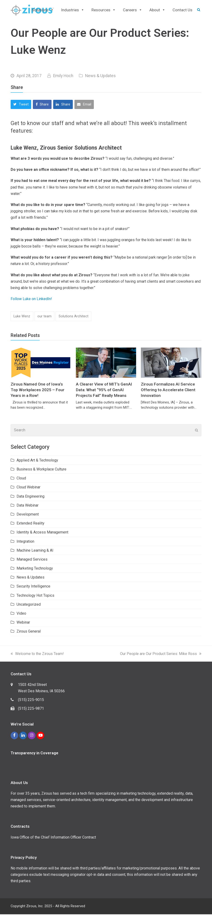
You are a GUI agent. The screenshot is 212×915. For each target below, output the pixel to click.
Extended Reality (30, 524)
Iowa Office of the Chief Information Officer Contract (53, 838)
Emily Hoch (63, 76)
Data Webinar (28, 506)
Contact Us (182, 10)
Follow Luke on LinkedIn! (31, 300)
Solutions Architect (73, 317)
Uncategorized (29, 605)
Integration (25, 542)
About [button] (157, 10)
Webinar (23, 623)
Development (28, 515)
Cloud (21, 479)
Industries (72, 10)
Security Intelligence (33, 587)
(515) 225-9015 (31, 700)
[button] (21, 105)
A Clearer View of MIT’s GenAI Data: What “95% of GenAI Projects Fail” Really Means (104, 391)
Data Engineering (30, 497)
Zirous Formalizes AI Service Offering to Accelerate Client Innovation (168, 391)
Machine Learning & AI (35, 551)
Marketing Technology (35, 569)
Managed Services (32, 560)
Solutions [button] (43, 10)
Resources (103, 10)
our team (44, 317)
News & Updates (100, 76)
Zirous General (29, 632)
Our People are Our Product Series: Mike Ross (160, 654)
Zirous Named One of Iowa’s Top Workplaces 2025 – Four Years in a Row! (38, 391)
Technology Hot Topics (35, 596)
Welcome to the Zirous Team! (37, 654)
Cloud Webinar (28, 488)
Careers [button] (132, 10)
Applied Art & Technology (37, 461)
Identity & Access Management (42, 533)
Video (21, 614)
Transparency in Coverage (34, 753)
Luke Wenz (21, 317)
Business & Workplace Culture (41, 470)
